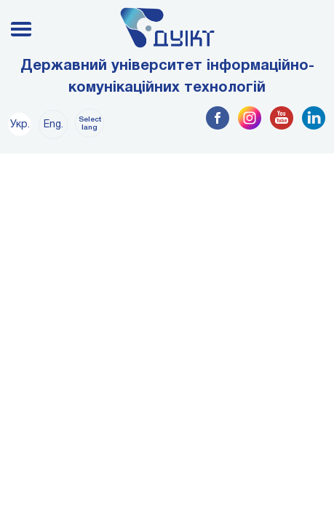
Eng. (53, 125)
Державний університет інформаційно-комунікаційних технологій (167, 77)
